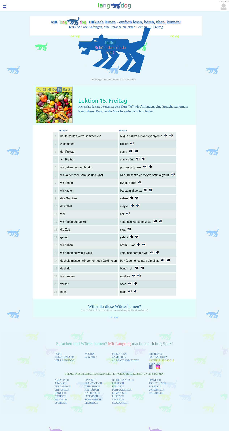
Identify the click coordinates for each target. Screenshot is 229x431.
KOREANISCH (92, 399)
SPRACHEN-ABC (64, 357)
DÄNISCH (60, 393)
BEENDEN (155, 363)
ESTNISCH (60, 402)
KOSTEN (89, 354)
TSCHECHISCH (157, 383)
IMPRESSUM (156, 354)
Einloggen (98, 79)
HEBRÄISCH (91, 389)
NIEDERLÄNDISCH (123, 380)
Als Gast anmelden (126, 79)
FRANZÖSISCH (93, 383)
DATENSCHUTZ (158, 357)
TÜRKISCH (155, 386)
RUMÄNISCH (119, 393)
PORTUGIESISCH (122, 389)
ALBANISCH (61, 380)
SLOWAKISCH (120, 402)
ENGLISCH (60, 399)
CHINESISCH (61, 389)
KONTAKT (90, 357)
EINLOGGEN (119, 354)
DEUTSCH (60, 396)
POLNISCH (118, 386)
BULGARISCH (62, 386)
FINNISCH (90, 380)
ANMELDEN (119, 357)
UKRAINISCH (156, 389)
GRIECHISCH (92, 386)
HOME (58, 354)
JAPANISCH (91, 396)
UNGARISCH (156, 393)
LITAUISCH (91, 402)
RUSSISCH (118, 396)
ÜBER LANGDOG (64, 360)
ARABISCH (60, 383)
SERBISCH (118, 399)
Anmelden (110, 79)
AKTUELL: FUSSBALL (162, 360)
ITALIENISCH (92, 393)
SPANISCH (155, 380)
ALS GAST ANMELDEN (125, 360)
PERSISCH (118, 383)
